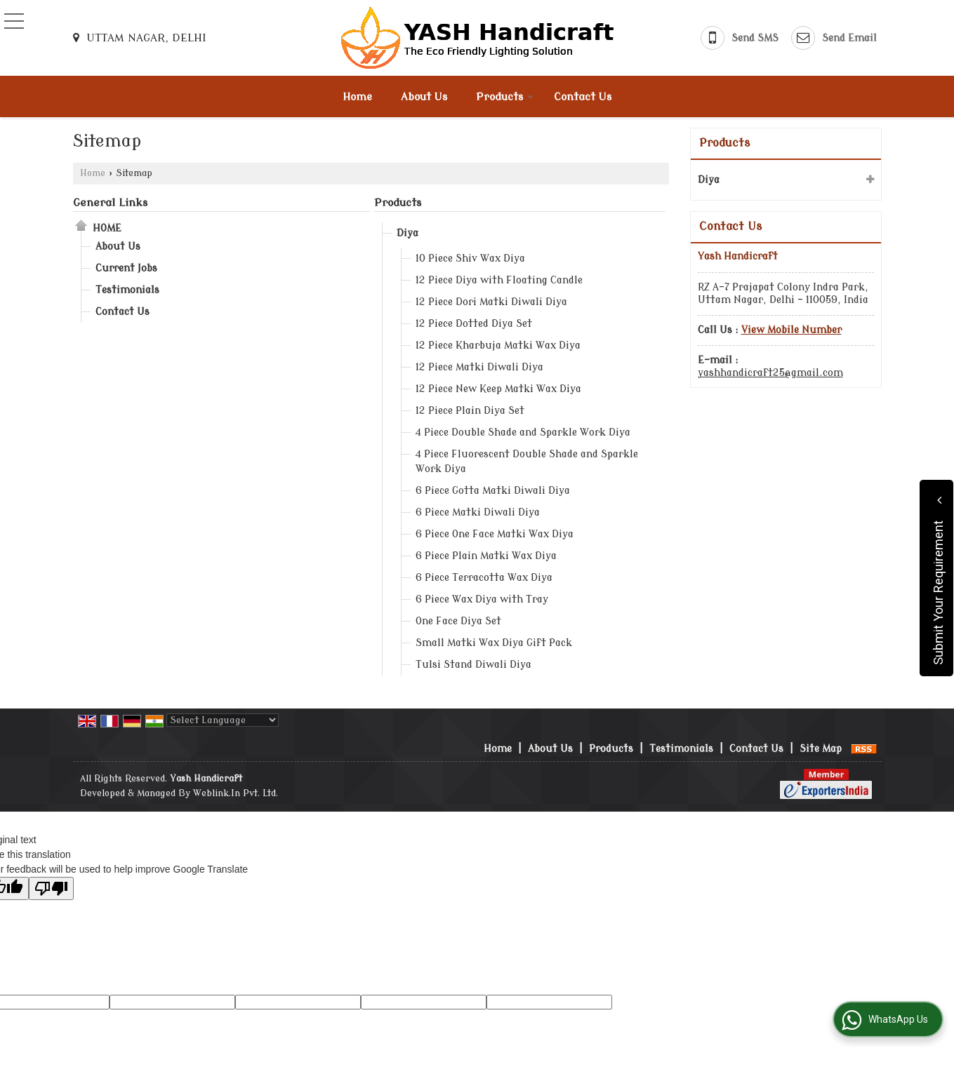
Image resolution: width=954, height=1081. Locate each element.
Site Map (821, 749)
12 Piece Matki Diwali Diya (479, 367)
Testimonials (127, 290)
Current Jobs (126, 268)
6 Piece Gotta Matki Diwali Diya (493, 490)
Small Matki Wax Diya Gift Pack (494, 643)
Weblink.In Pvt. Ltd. (235, 793)
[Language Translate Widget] (222, 720)
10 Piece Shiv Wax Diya (470, 258)
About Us (424, 97)
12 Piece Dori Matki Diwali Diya (491, 302)
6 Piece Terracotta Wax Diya (484, 577)
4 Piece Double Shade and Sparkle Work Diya (523, 432)
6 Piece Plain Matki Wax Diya (486, 556)
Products (505, 97)
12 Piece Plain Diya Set (470, 410)
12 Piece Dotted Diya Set (474, 323)
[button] (791, 330)
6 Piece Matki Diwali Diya (478, 512)
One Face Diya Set (458, 621)
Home (357, 97)
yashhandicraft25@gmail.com (770, 373)
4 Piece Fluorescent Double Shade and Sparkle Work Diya (527, 461)
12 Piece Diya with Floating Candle (499, 280)
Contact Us (582, 97)
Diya (407, 233)
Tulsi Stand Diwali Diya (473, 664)
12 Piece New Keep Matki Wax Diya (498, 389)
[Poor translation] (51, 888)
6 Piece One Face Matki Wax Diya (495, 534)
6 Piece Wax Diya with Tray (482, 599)
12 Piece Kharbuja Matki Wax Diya (498, 345)
